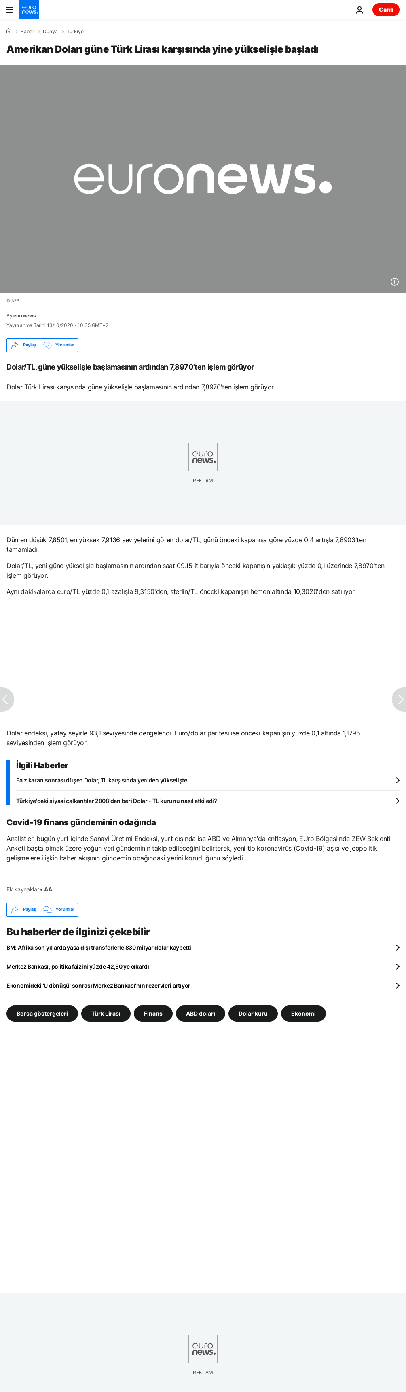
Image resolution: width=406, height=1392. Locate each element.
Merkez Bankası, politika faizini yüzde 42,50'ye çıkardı (77, 966)
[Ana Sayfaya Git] (29, 9)
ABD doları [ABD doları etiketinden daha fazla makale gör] (200, 1013)
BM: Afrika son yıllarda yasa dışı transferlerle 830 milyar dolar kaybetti (98, 947)
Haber (27, 31)
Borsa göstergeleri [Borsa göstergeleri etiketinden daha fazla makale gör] (42, 1013)
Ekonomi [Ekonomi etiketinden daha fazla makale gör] (303, 1013)
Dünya (50, 31)
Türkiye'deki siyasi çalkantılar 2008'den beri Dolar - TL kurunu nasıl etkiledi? (116, 800)
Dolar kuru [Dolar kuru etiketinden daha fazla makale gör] (253, 1013)
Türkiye (75, 31)
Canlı (386, 9)
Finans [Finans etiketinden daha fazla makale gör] (153, 1013)
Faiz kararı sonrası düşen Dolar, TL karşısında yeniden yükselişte (101, 780)
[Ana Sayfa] (8, 31)
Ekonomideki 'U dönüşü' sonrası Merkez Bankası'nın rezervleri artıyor (98, 985)
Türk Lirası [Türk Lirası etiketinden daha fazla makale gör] (106, 1013)
